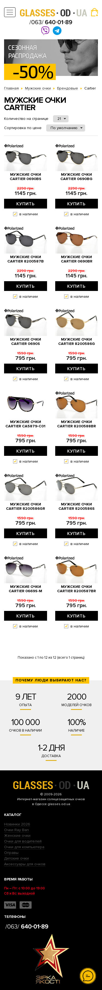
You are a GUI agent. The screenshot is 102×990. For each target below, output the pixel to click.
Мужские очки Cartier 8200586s (76, 506)
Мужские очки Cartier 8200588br (76, 424)
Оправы (11, 852)
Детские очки (16, 858)
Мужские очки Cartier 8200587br (76, 589)
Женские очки (17, 835)
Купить (25, 204)
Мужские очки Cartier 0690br (76, 259)
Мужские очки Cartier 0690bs (25, 176)
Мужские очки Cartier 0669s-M (25, 589)
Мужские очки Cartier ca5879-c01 (25, 424)
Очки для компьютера (24, 847)
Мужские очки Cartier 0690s (25, 341)
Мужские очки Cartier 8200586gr (25, 506)
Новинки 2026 (17, 824)
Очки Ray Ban (16, 830)
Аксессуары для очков (24, 864)
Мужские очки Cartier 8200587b (25, 259)
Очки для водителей (23, 841)
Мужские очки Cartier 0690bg (76, 176)
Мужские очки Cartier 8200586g (76, 341)
